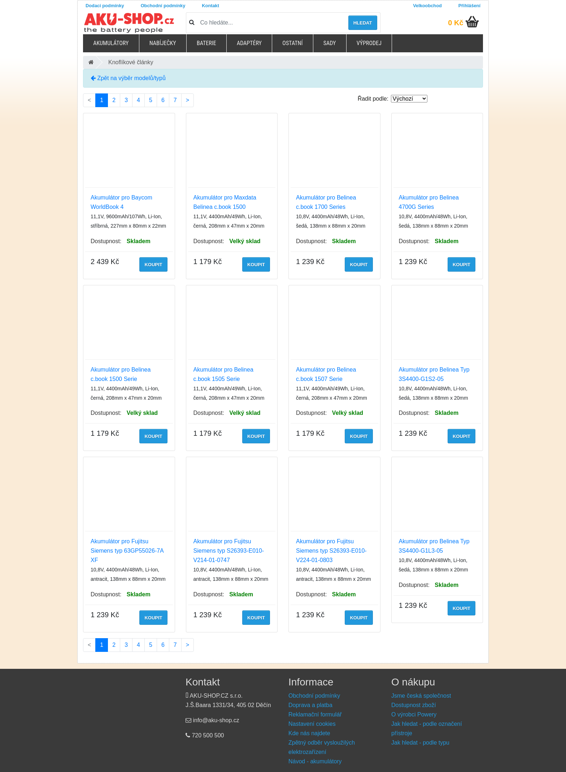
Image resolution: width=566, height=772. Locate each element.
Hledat (362, 23)
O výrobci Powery (413, 714)
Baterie (206, 43)
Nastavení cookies (312, 724)
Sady (329, 43)
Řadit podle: (373, 99)
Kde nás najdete (309, 733)
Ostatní (292, 43)
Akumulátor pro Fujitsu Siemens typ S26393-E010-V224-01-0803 (331, 550)
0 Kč (455, 23)
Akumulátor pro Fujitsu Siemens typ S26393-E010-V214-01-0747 (228, 550)
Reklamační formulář (315, 714)
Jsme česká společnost (421, 696)
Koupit (153, 264)
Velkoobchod (427, 5)
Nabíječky (162, 43)
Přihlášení (469, 5)
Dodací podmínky (105, 5)
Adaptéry (249, 43)
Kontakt (210, 5)
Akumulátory (111, 43)
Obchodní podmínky (163, 5)
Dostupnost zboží (413, 705)
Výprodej (369, 43)
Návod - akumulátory (315, 761)
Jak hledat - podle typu (420, 743)
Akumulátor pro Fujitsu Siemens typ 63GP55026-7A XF (127, 550)
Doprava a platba (310, 705)
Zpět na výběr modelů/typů (128, 78)
